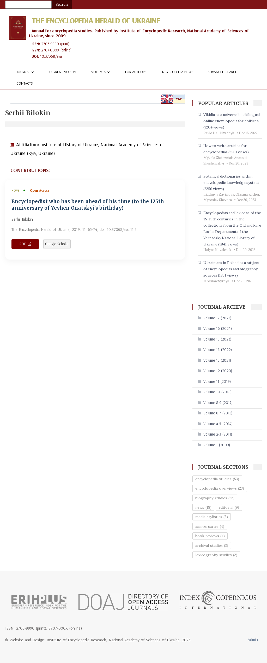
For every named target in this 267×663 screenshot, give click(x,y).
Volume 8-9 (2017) (218, 402)
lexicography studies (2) (216, 555)
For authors (136, 71)
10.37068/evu (51, 56)
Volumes (101, 72)
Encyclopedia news (177, 71)
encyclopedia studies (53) (217, 479)
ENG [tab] (167, 98)
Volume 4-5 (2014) (218, 423)
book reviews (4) (210, 535)
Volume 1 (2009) (216, 444)
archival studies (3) (211, 545)
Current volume (63, 71)
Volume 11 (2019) (217, 381)
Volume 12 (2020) (217, 370)
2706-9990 (50, 43)
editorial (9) (229, 507)
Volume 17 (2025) (217, 317)
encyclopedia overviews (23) (219, 488)
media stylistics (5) (211, 516)
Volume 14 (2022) (217, 349)
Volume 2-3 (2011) (217, 434)
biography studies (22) (214, 498)
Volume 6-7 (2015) (217, 412)
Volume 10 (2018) (217, 391)
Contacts (24, 83)
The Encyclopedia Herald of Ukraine (96, 20)
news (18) (203, 507)
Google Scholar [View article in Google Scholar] (57, 243)
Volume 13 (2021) (217, 360)
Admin (253, 639)
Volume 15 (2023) (217, 339)
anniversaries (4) (209, 526)
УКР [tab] (179, 98)
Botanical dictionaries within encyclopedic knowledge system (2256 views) (231, 182)
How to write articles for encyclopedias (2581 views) (226, 148)
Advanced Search (222, 71)
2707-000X (50, 50)
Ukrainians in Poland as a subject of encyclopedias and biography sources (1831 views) (231, 269)
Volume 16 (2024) (217, 328)
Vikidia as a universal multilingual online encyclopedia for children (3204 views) (231, 121)
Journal (25, 72)
